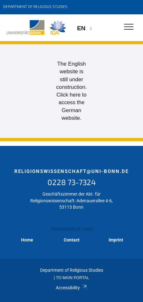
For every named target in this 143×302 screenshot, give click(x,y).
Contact (72, 239)
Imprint (116, 239)
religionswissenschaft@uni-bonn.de (71, 171)
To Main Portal (72, 278)
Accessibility (71, 287)
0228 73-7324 (71, 182)
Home (27, 239)
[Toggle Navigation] (128, 27)
